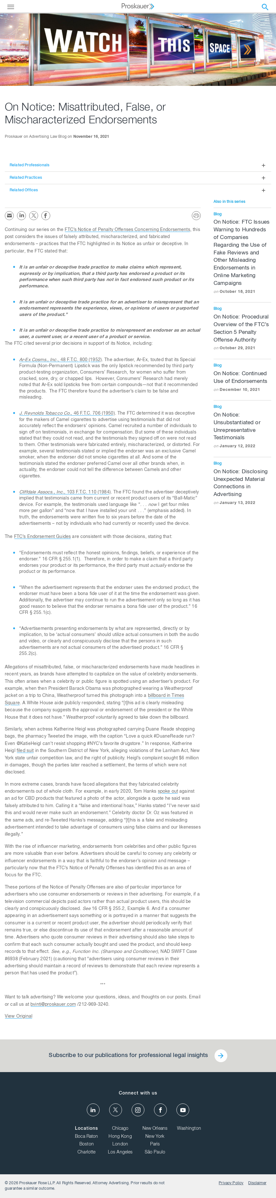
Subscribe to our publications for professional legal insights (128, 1056)
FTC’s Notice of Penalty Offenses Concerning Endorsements (127, 230)
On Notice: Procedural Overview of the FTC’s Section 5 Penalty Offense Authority (242, 333)
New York (154, 1137)
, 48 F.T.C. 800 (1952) (60, 360)
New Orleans (155, 1129)
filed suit (25, 751)
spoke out (168, 791)
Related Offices (24, 190)
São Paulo (155, 1152)
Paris (155, 1144)
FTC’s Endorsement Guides (42, 537)
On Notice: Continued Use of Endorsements (242, 381)
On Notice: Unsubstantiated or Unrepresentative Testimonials (242, 431)
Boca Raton (86, 1137)
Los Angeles (120, 1152)
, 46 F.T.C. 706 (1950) (67, 413)
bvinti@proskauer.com (53, 1005)
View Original (18, 1016)
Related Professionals (29, 165)
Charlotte (86, 1152)
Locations (86, 1129)
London (120, 1144)
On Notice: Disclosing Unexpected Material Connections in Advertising (242, 487)
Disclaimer (257, 1183)
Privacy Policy (231, 1183)
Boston (86, 1144)
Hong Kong (120, 1137)
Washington (189, 1129)
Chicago (120, 1129)
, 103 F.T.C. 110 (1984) (65, 492)
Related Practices (26, 178)
